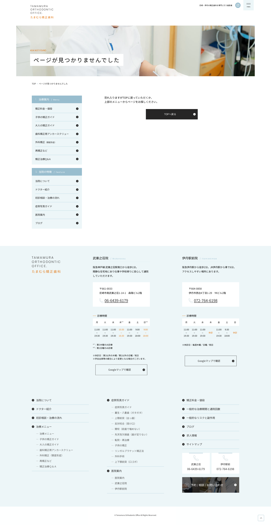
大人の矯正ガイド (45, 125)
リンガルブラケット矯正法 (129, 452)
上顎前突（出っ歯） (126, 419)
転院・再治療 (122, 441)
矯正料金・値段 (43, 108)
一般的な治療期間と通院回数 (203, 410)
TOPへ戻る (170, 114)
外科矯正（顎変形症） (52, 456)
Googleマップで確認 (119, 371)
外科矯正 (45, 142)
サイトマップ (194, 445)
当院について (42, 181)
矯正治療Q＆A (43, 159)
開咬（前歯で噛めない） (128, 430)
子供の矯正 (121, 446)
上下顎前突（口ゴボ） (127, 463)
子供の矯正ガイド (45, 117)
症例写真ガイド (43, 206)
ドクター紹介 (42, 189)
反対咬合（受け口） (126, 425)
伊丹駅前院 (121, 490)
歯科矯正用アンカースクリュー (52, 133)
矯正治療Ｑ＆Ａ (48, 467)
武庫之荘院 (121, 484)
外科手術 (119, 457)
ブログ (39, 223)
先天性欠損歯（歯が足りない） (132, 435)
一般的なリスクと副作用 (200, 419)
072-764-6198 (205, 302)
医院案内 (40, 214)
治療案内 (49, 99)
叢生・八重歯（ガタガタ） (129, 413)
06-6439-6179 (116, 302)
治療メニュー (44, 428)
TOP (34, 83)
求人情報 (191, 436)
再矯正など (41, 150)
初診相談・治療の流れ (47, 197)
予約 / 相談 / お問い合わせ (207, 486)
